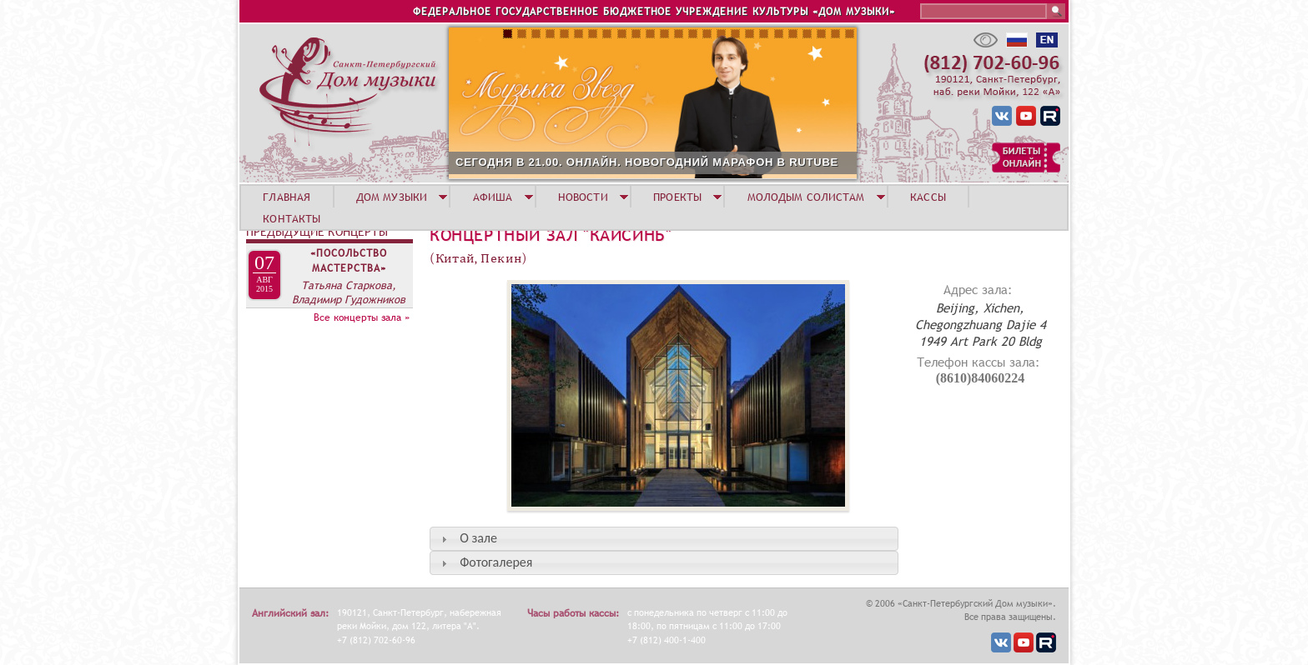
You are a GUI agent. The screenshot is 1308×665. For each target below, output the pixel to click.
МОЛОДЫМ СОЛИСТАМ (806, 196)
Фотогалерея (496, 562)
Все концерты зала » (362, 317)
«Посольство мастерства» (348, 261)
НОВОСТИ (583, 196)
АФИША (493, 196)
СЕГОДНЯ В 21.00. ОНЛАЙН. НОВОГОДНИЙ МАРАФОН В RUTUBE (646, 162)
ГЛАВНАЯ (286, 196)
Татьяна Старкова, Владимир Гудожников (348, 292)
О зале (478, 538)
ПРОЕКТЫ (677, 196)
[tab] (664, 539)
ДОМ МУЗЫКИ (391, 196)
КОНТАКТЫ (291, 218)
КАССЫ (928, 196)
